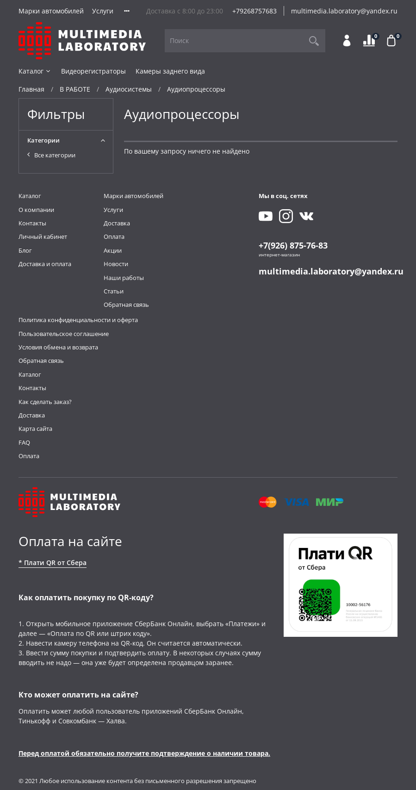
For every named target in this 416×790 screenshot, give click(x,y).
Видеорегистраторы (93, 71)
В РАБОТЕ (75, 89)
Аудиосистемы (129, 89)
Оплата (114, 237)
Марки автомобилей (51, 10)
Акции (113, 251)
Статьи (114, 291)
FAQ (24, 443)
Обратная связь (126, 305)
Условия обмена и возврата (58, 347)
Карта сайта (35, 429)
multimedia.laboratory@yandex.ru (344, 10)
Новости (116, 264)
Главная (31, 89)
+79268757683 (254, 10)
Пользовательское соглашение (64, 334)
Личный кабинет (43, 237)
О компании (36, 210)
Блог (25, 251)
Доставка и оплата (45, 264)
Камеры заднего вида (170, 71)
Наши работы (124, 278)
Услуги (102, 10)
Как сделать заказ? (45, 402)
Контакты (32, 223)
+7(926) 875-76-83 (293, 245)
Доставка (117, 223)
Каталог (35, 71)
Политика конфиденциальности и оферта (78, 320)
